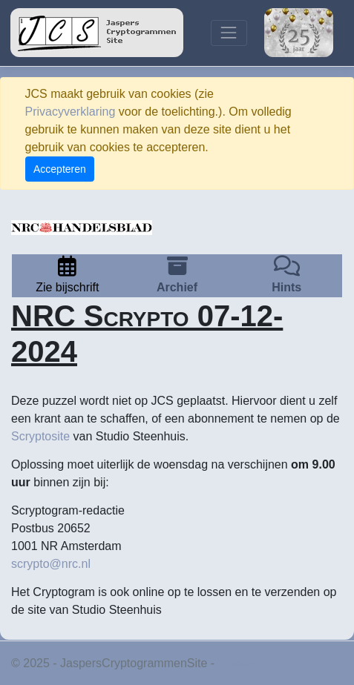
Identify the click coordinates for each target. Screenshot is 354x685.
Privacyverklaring (70, 111)
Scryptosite (40, 436)
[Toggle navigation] (229, 33)
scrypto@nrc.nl (51, 563)
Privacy (237, 663)
